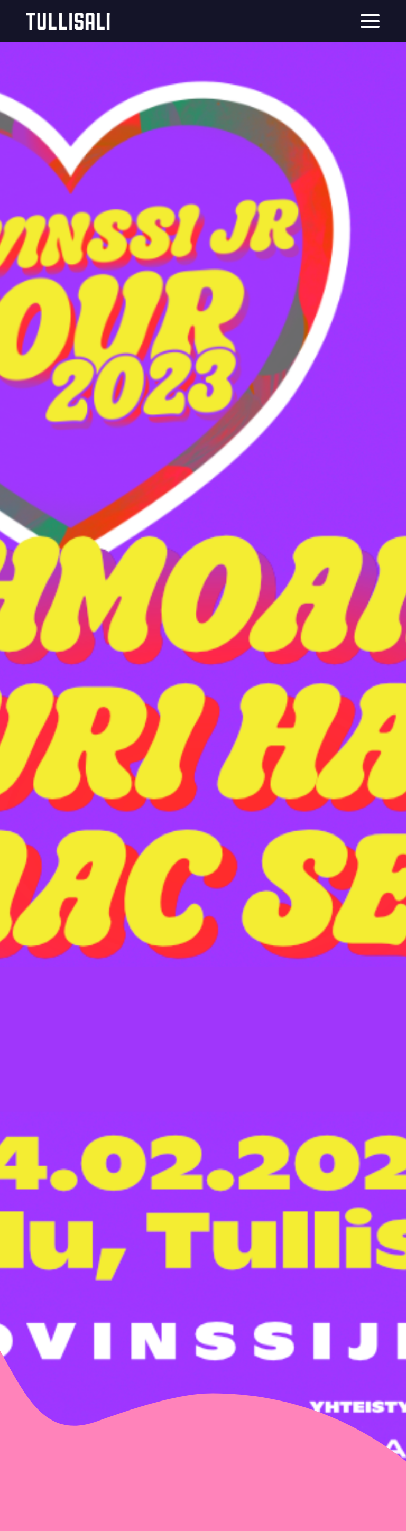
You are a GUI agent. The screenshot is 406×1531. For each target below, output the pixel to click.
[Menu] (370, 21)
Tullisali (68, 21)
